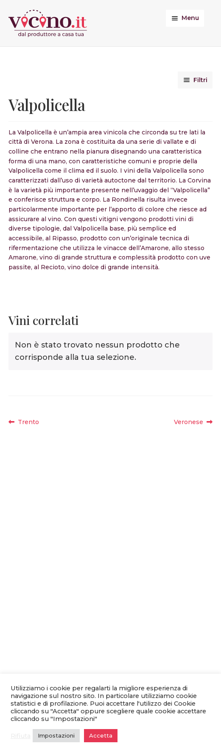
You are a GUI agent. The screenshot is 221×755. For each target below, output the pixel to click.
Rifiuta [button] (21, 736)
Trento (28, 422)
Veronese (191, 422)
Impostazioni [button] (56, 735)
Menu (190, 18)
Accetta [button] (100, 735)
